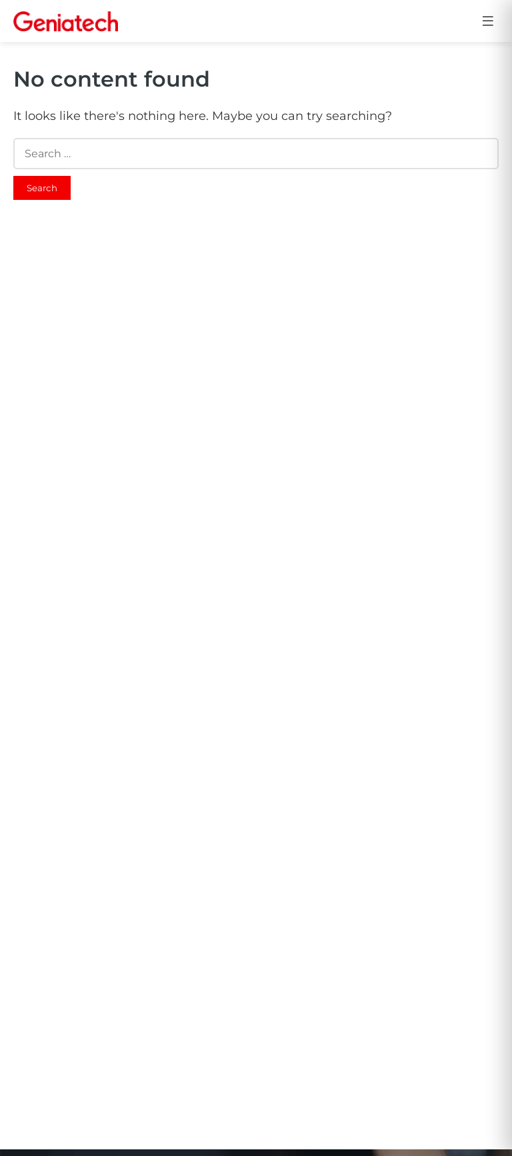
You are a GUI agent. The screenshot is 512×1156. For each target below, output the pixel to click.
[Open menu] (488, 21)
